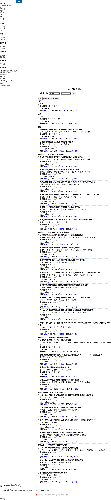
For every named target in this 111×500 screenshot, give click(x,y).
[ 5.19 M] (57, 307)
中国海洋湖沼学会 (5, 73)
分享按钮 (2, 499)
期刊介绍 (2, 9)
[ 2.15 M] (57, 319)
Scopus (2, 83)
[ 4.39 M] (57, 216)
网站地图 (2, 64)
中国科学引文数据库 (6, 80)
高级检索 (2, 3)
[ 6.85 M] (57, 257)
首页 (1, 7)
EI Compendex (4, 82)
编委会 (2, 11)
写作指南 (2, 14)
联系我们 (2, 18)
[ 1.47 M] (57, 364)
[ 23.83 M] (57, 110)
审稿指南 (2, 39)
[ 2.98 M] (57, 151)
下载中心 (2, 30)
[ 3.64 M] (57, 442)
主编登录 (2, 48)
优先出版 (2, 55)
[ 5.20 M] (57, 376)
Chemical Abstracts (5, 85)
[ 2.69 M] (57, 191)
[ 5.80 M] (57, 269)
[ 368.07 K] (58, 123)
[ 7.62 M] (57, 204)
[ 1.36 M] (57, 138)
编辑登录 (2, 46)
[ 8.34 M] (57, 404)
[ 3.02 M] (57, 469)
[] (44, 110)
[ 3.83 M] (57, 179)
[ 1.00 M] (57, 229)
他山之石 (2, 16)
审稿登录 (2, 37)
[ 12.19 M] (57, 389)
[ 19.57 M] (57, 282)
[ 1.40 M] (57, 294)
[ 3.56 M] (57, 334)
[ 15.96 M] (57, 244)
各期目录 (2, 57)
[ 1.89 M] (57, 166)
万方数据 (2, 78)
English (2, 20)
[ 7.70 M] (57, 482)
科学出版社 (3, 74)
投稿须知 (2, 12)
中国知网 (2, 76)
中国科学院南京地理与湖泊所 (8, 71)
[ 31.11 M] (57, 351)
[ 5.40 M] (57, 417)
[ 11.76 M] (57, 457)
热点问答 (2, 28)
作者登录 (2, 27)
